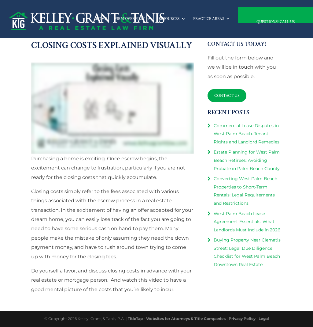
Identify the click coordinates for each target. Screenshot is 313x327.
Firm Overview (130, 18)
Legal (264, 318)
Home (101, 18)
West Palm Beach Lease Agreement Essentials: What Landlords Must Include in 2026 (247, 222)
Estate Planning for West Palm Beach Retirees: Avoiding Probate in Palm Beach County (247, 160)
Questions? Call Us (275, 22)
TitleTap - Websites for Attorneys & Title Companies (177, 318)
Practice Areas (208, 18)
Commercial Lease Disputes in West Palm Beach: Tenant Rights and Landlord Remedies (246, 134)
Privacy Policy (242, 318)
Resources (169, 18)
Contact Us (227, 95)
